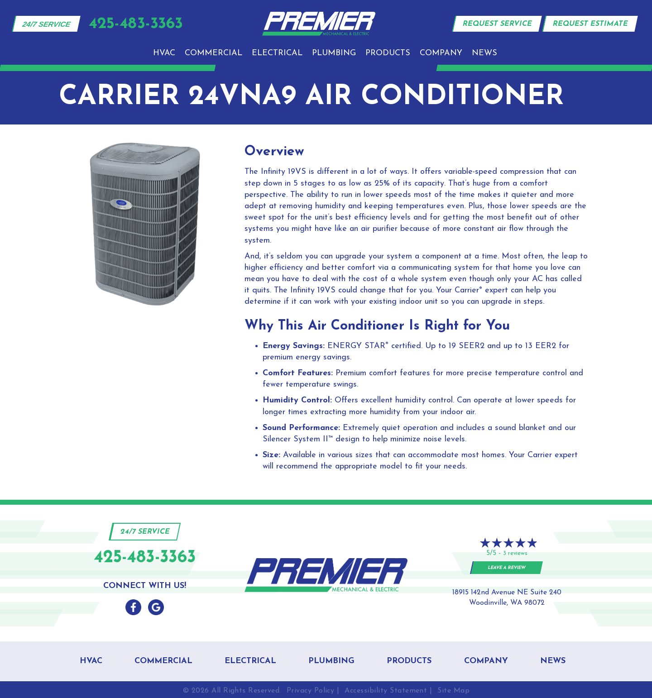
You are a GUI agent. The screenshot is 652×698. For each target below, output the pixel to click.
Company (441, 53)
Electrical (277, 53)
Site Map (453, 690)
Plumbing (334, 53)
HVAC (164, 53)
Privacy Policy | (313, 690)
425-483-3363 (145, 558)
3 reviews (515, 553)
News (484, 53)
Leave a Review (507, 567)
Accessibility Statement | (388, 690)
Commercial (213, 53)
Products (387, 53)
